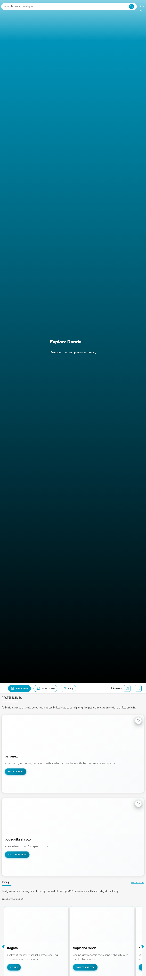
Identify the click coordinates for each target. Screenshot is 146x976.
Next (142, 946)
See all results (137, 882)
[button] (34, 688)
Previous (3, 946)
